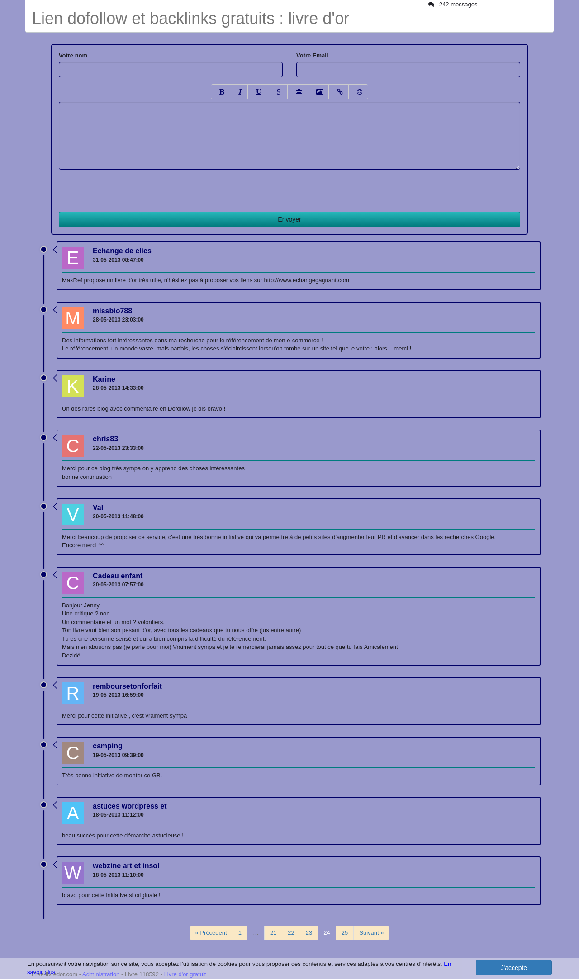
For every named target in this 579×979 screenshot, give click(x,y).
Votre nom (73, 55)
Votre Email (312, 55)
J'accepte (513, 967)
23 (309, 932)
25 (345, 932)
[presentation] (127, 187)
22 (291, 932)
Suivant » (371, 932)
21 (273, 932)
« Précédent (211, 932)
